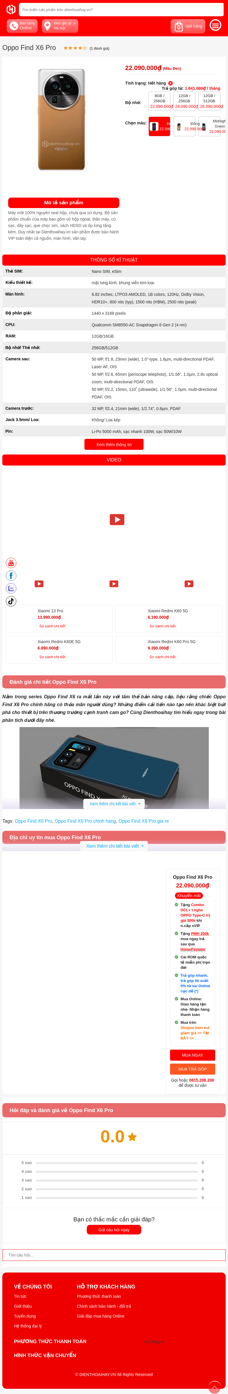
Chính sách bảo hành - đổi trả (104, 1306)
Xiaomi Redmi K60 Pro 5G (172, 641)
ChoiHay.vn (154, 1341)
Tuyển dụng (25, 1316)
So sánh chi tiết (52, 626)
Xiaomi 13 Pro (50, 611)
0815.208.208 (201, 1080)
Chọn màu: (136, 123)
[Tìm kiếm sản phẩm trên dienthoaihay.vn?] (121, 9)
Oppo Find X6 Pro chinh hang (85, 821)
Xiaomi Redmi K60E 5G (59, 641)
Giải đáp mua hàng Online (100, 1316)
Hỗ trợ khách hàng (106, 1286)
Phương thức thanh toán (99, 1296)
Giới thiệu (23, 1306)
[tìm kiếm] (217, 9)
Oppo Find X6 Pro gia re (144, 821)
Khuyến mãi (189, 895)
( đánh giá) (99, 48)
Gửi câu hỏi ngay (114, 1229)
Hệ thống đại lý (28, 1326)
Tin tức (20, 1296)
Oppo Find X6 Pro (33, 821)
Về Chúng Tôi (33, 1286)
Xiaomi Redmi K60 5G (168, 611)
